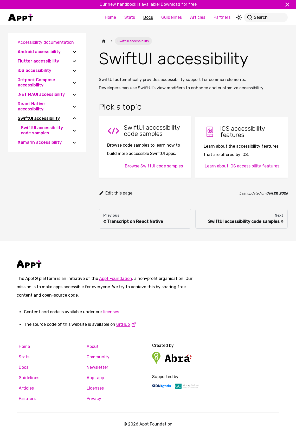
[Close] (289, 4)
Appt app (95, 377)
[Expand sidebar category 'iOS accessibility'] (74, 70)
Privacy (94, 398)
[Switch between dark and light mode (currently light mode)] (239, 17)
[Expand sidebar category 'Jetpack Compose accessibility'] (74, 82)
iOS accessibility (34, 70)
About (93, 346)
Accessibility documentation (46, 42)
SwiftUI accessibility (39, 118)
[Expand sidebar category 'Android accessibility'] (74, 52)
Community (98, 356)
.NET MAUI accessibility (41, 94)
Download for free (179, 4)
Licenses (95, 388)
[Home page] (104, 41)
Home (110, 17)
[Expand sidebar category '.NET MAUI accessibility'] (74, 94)
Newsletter (97, 367)
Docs (148, 17)
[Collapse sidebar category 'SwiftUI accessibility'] (74, 118)
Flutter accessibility (38, 61)
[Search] (266, 17)
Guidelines (171, 17)
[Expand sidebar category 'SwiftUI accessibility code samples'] (74, 130)
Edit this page (115, 193)
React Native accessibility (31, 106)
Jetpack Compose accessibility (36, 82)
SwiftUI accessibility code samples (42, 130)
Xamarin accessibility (40, 142)
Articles (197, 17)
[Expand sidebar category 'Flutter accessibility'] (74, 61)
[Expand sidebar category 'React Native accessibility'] (74, 106)
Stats (129, 17)
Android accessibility (39, 51)
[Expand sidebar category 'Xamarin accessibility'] (74, 142)
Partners (222, 17)
